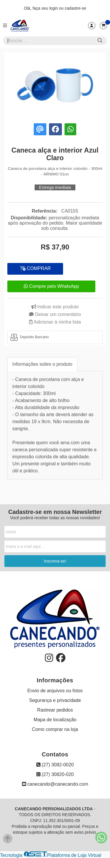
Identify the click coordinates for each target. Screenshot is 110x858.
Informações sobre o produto (42, 364)
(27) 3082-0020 (55, 764)
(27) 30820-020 (55, 774)
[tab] (55, 337)
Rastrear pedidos (55, 709)
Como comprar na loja (55, 729)
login (54, 8)
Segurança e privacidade (55, 700)
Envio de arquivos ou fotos (55, 690)
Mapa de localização (55, 719)
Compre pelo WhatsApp (51, 286)
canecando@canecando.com (55, 784)
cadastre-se (75, 8)
